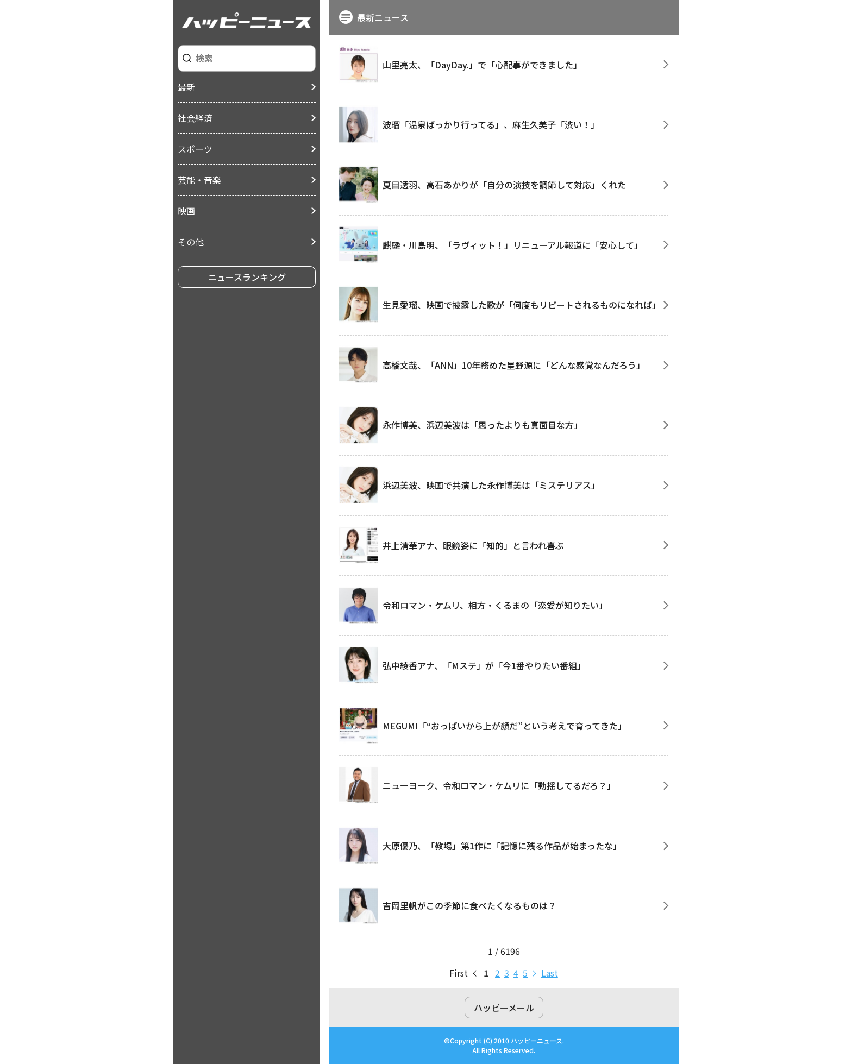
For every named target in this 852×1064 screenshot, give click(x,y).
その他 (191, 241)
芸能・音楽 (199, 179)
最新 (186, 86)
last (549, 972)
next (534, 972)
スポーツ (195, 148)
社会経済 (195, 117)
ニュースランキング (247, 277)
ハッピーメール (504, 1007)
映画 (186, 210)
